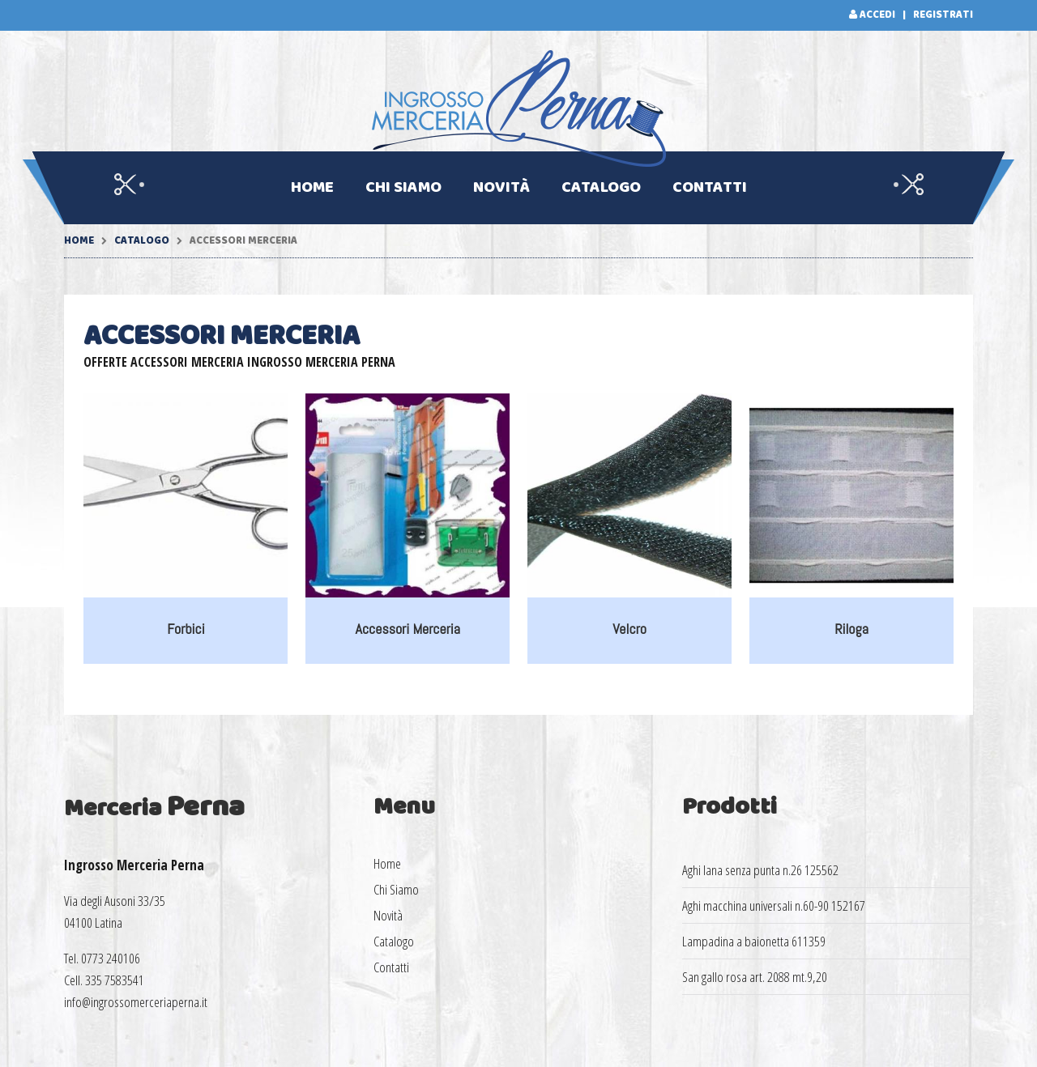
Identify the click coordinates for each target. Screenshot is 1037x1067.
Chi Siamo (403, 188)
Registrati (943, 14)
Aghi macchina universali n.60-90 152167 (773, 905)
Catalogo (601, 188)
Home (312, 188)
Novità (501, 188)
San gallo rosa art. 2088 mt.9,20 (754, 976)
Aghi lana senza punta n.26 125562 (760, 870)
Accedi (877, 14)
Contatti (709, 188)
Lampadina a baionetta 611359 (754, 941)
